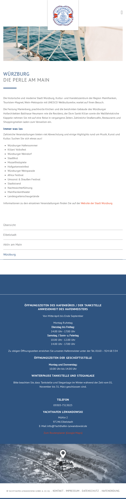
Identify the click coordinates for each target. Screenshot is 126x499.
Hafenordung (111, 490)
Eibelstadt (9, 235)
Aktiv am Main (12, 244)
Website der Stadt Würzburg (96, 203)
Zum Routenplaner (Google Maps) (63, 432)
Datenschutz (90, 490)
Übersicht (9, 225)
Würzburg (9, 254)
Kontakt (58, 490)
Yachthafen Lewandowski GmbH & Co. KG (29, 491)
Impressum (73, 490)
